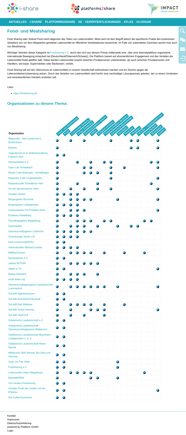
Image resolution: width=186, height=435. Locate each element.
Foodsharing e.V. (59, 52)
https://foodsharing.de (25, 93)
